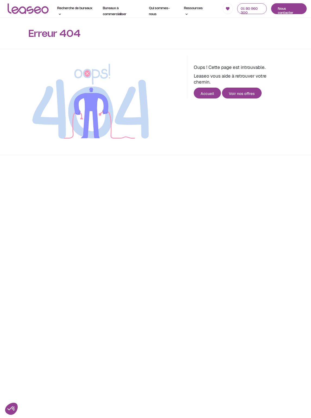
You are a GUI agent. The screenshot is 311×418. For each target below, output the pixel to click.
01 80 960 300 (249, 10)
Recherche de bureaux (74, 11)
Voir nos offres (242, 93)
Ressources (193, 11)
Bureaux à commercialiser (114, 11)
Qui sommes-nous (159, 11)
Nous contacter (285, 10)
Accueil (207, 93)
